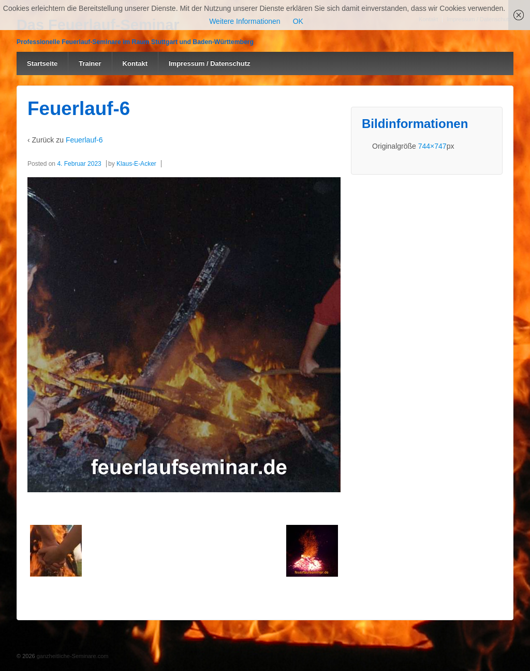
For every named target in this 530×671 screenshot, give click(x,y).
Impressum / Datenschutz (210, 63)
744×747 (432, 146)
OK (298, 21)
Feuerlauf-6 (84, 140)
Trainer (90, 63)
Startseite (42, 63)
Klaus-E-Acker (136, 163)
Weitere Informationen (244, 21)
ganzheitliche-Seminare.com (72, 656)
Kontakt (135, 63)
